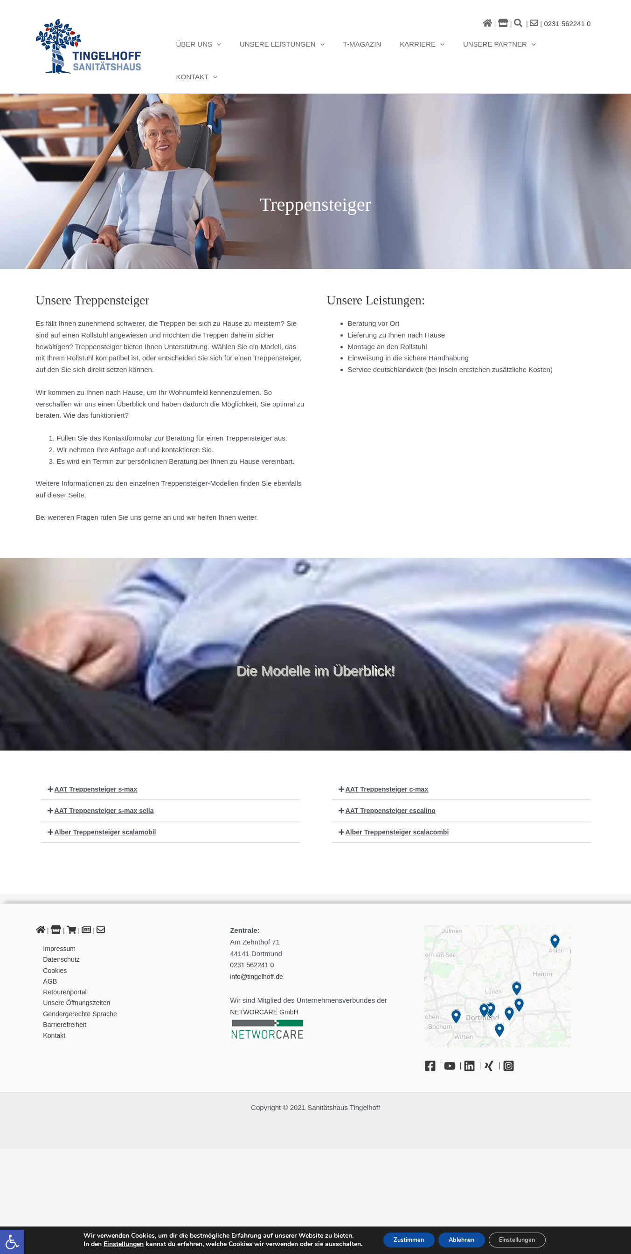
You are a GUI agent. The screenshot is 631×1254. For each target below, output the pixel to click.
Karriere (416, 48)
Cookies (51, 947)
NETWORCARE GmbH (266, 988)
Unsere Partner (489, 48)
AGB (46, 959)
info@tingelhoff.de (258, 952)
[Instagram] (511, 1041)
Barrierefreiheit (62, 1005)
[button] (12, 1242)
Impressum (56, 925)
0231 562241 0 (567, 24)
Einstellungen (109, 1244)
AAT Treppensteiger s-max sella (107, 786)
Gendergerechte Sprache (78, 994)
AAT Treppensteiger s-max (99, 765)
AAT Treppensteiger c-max (390, 765)
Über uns (206, 48)
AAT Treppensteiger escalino (394, 786)
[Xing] (491, 1041)
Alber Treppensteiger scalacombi (401, 808)
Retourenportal (62, 971)
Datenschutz (58, 936)
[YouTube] (452, 1041)
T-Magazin (361, 48)
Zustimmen (398, 1239)
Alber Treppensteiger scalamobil (109, 808)
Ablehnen (461, 1239)
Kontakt (560, 48)
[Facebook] (432, 1041)
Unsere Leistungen (285, 48)
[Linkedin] (472, 1041)
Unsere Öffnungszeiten (75, 982)
